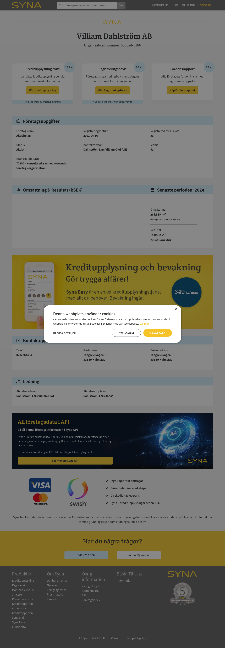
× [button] (175, 309)
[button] (64, 332)
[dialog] (112, 324)
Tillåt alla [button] (157, 332)
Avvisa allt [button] (126, 332)
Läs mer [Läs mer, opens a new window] (144, 323)
